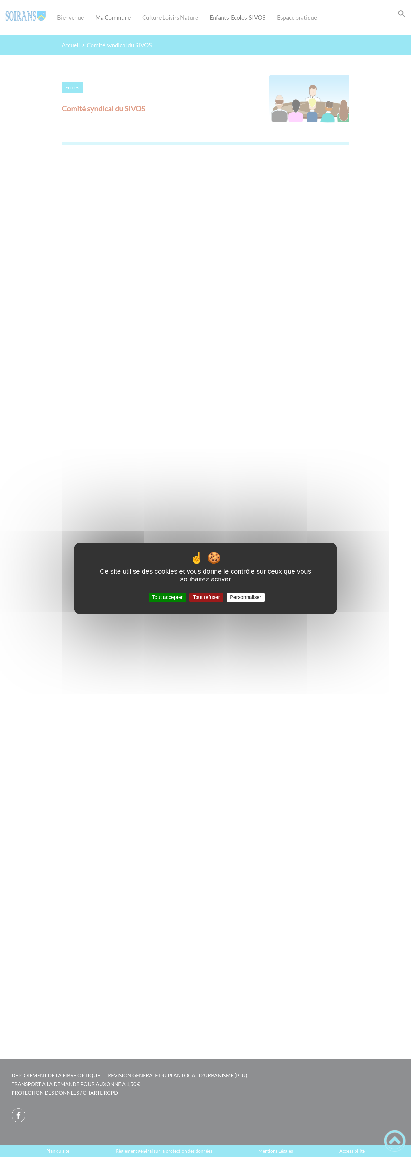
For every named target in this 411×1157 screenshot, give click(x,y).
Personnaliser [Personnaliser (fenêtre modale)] (245, 597)
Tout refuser (206, 597)
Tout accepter (167, 597)
